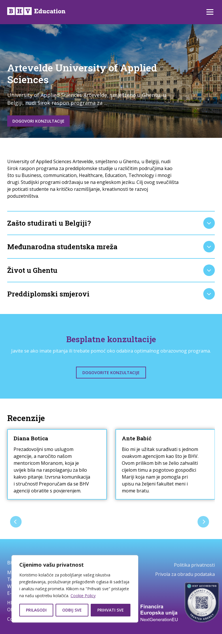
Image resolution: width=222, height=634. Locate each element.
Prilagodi (36, 610)
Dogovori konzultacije (38, 121)
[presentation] (16, 522)
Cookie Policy (83, 595)
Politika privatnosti (194, 565)
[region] (75, 588)
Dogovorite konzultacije (111, 372)
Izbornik (210, 12)
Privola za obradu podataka (185, 574)
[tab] (111, 223)
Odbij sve (72, 610)
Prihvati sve (110, 610)
